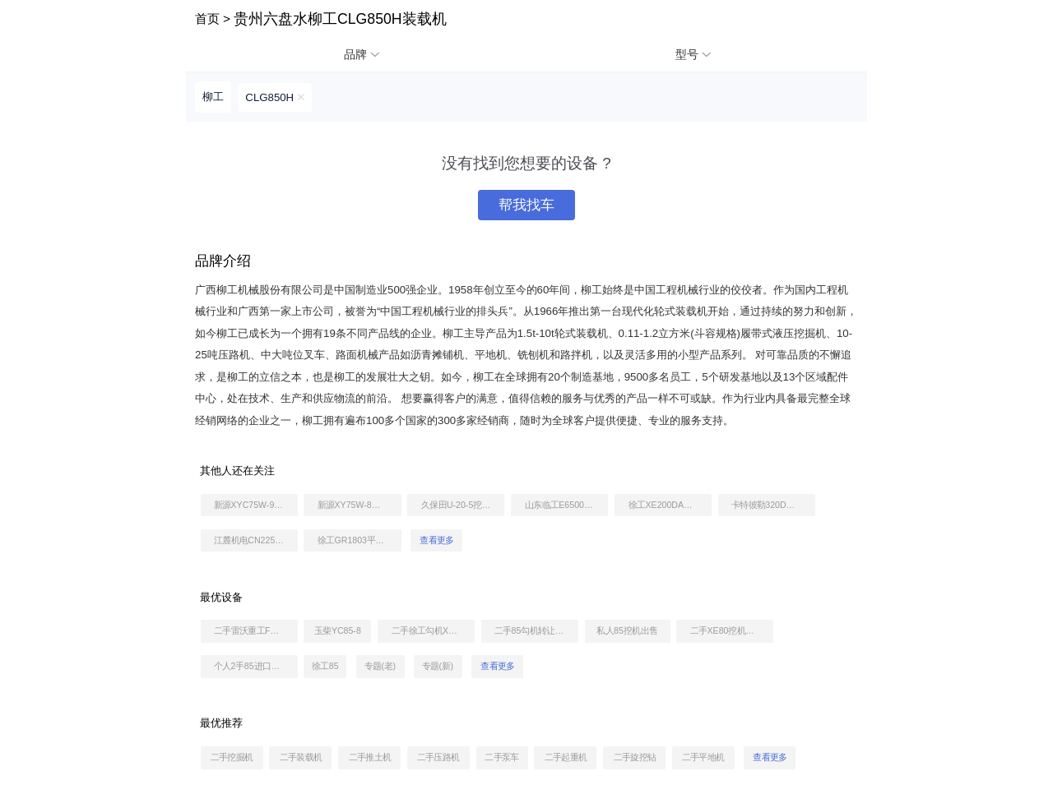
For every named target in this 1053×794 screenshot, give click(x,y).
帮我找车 (526, 205)
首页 (207, 18)
